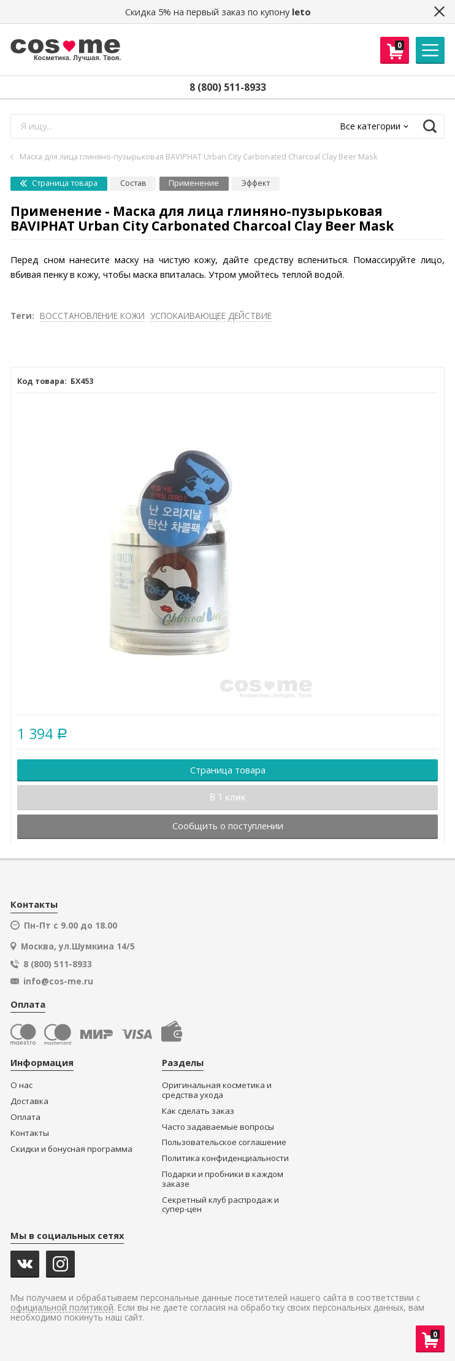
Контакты (29, 1133)
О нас (21, 1085)
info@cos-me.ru (58, 981)
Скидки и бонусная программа (71, 1149)
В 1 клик (228, 797)
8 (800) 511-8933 (227, 87)
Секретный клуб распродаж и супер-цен (220, 1204)
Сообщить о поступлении (227, 825)
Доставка (29, 1101)
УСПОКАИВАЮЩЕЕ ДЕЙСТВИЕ (211, 315)
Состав (133, 183)
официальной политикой (61, 1308)
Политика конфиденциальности (225, 1158)
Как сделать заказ (198, 1111)
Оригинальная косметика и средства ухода (217, 1090)
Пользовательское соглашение (224, 1142)
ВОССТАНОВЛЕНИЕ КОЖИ (92, 315)
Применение (194, 183)
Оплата (25, 1117)
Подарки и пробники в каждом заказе (222, 1179)
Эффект (256, 183)
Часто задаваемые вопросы (218, 1127)
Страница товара (59, 183)
